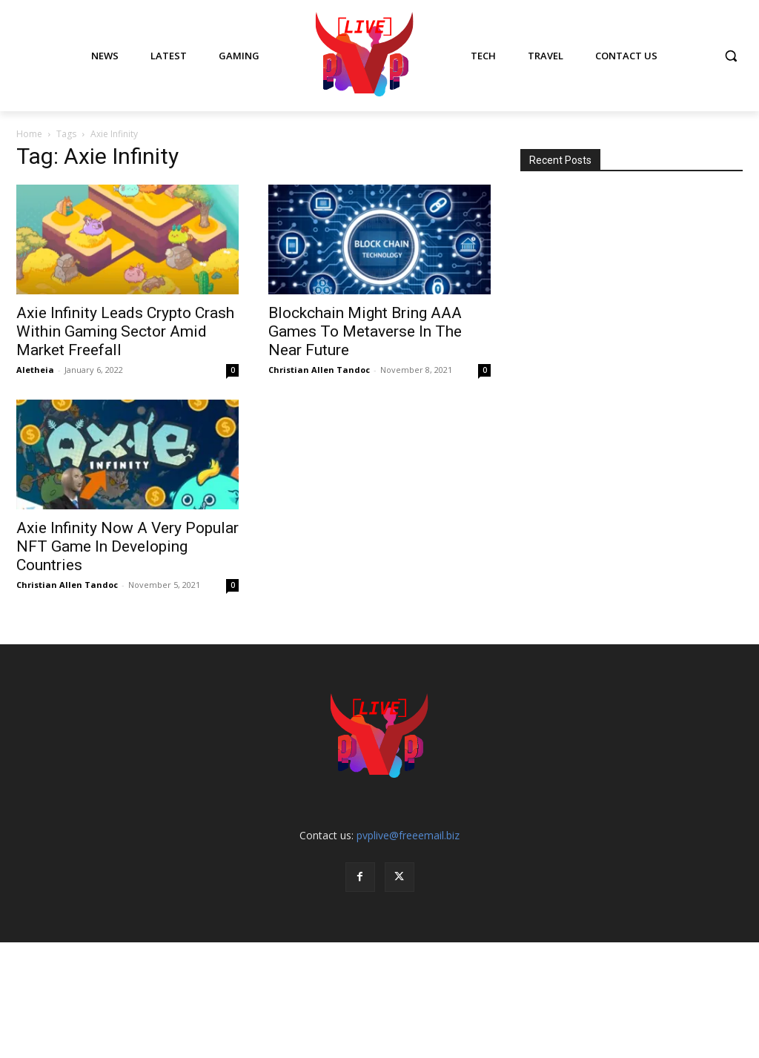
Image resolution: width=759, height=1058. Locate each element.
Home (29, 134)
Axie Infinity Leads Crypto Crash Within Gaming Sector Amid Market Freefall (125, 331)
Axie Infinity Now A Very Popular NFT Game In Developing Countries (127, 546)
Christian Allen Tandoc (319, 369)
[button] (730, 55)
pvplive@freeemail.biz (408, 835)
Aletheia (35, 369)
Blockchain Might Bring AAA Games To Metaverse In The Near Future (365, 331)
